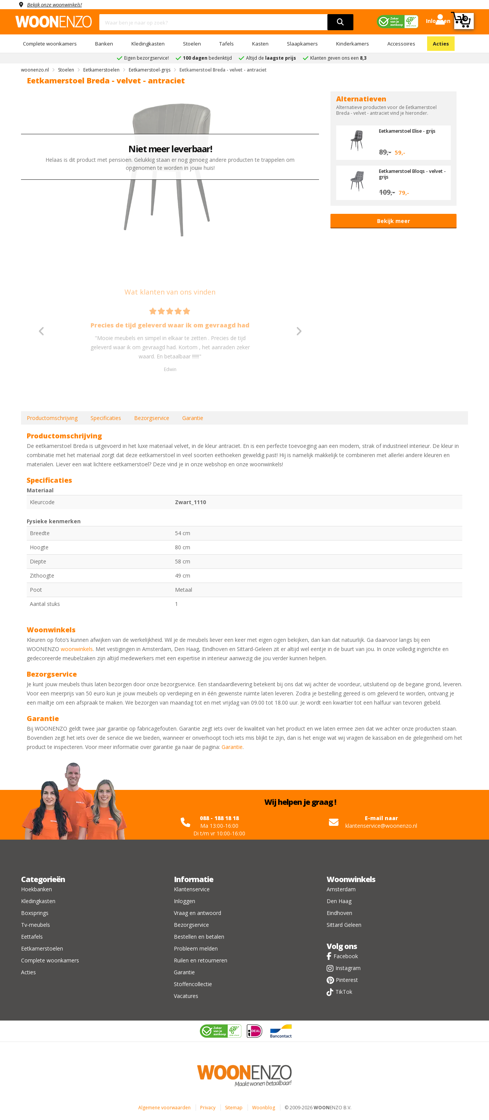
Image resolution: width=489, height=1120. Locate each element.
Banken (104, 43)
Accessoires (401, 43)
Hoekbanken (36, 889)
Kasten (260, 43)
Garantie (192, 418)
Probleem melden (196, 948)
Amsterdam (341, 889)
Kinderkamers (352, 43)
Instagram (348, 968)
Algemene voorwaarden (164, 1107)
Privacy (207, 1107)
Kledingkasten (148, 43)
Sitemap (234, 1107)
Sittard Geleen (344, 924)
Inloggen (184, 901)
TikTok (343, 991)
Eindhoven (339, 913)
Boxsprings (35, 913)
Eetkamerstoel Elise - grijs (410, 130)
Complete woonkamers (50, 43)
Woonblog (263, 1107)
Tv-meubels (35, 924)
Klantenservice (192, 889)
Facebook (346, 956)
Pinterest (347, 979)
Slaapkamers (302, 43)
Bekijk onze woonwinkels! (57, 4)
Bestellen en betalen (199, 936)
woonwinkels (77, 649)
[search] (340, 22)
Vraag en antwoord (197, 913)
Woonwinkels (351, 879)
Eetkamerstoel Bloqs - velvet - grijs (405, 174)
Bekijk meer (393, 221)
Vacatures (186, 996)
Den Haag (339, 901)
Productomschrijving (52, 418)
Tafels (226, 43)
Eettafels (32, 936)
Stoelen (192, 43)
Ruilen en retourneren (200, 960)
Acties (441, 43)
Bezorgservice (151, 418)
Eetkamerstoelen (42, 948)
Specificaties (106, 418)
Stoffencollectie (193, 984)
